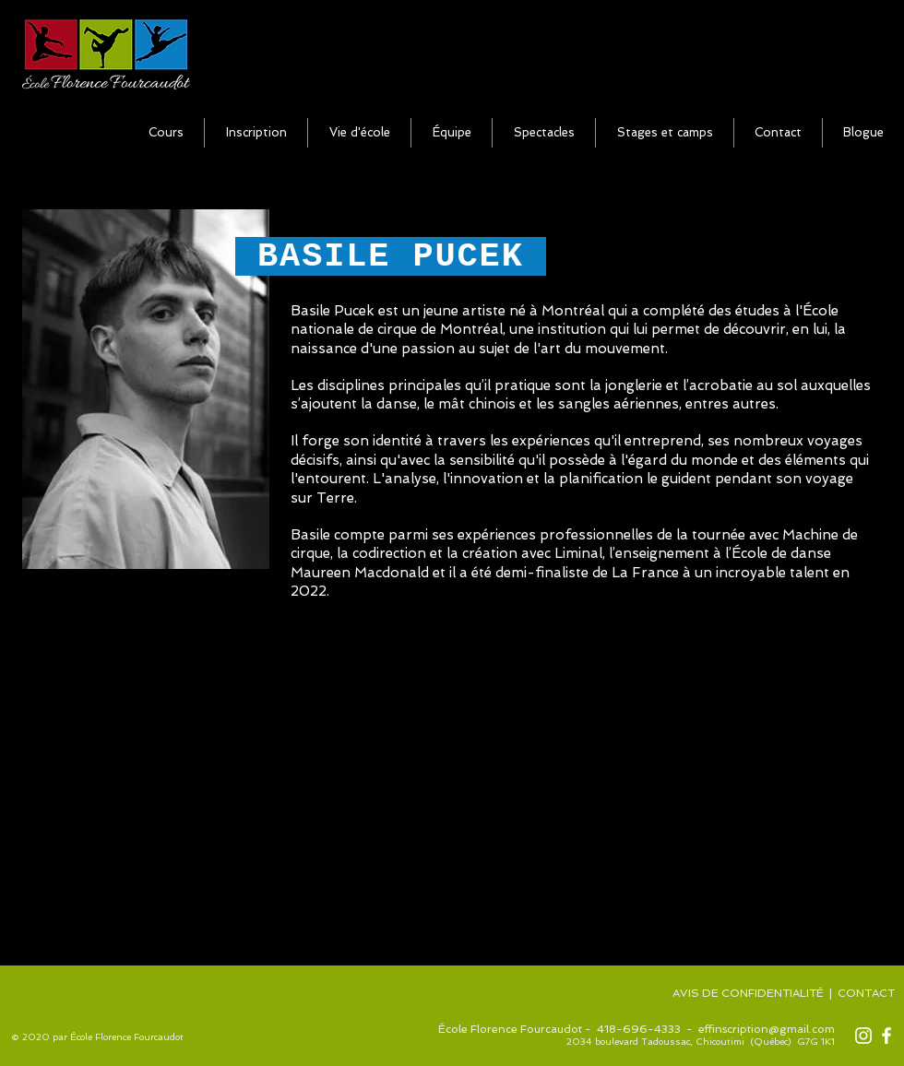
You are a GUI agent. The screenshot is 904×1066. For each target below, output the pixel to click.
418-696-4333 (639, 1029)
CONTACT (868, 993)
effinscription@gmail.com (766, 1029)
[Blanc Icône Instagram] (863, 1036)
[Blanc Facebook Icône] (886, 1036)
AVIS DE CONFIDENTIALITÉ (748, 993)
